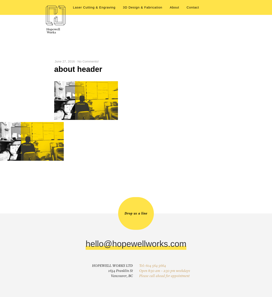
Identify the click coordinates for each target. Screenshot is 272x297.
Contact (193, 7)
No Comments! (88, 61)
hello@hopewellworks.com (136, 244)
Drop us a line (136, 213)
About (174, 7)
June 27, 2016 (65, 61)
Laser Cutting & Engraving (94, 7)
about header (78, 69)
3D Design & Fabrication (142, 7)
